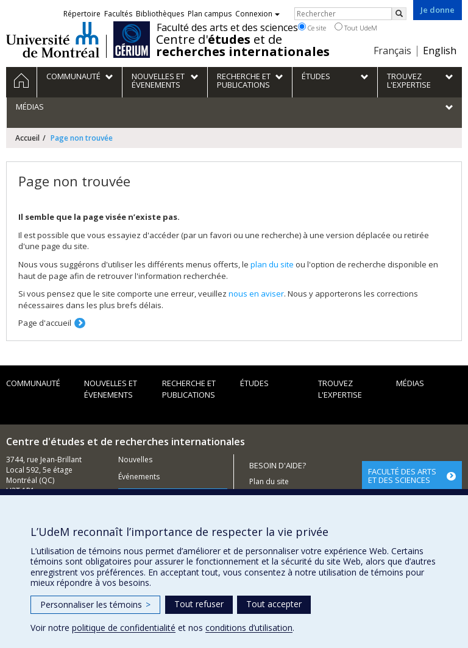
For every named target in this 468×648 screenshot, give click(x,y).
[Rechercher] (399, 13)
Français (392, 50)
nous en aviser (256, 293)
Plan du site (269, 481)
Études (254, 383)
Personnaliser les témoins (95, 604)
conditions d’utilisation (248, 627)
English (439, 50)
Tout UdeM (356, 27)
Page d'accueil (44, 322)
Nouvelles (135, 459)
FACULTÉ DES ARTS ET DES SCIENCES (402, 475)
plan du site (272, 264)
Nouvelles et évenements (110, 389)
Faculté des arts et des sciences (227, 27)
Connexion (257, 14)
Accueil (27, 138)
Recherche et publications (189, 389)
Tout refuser (199, 604)
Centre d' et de (243, 45)
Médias (410, 383)
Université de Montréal (52, 39)
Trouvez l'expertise (340, 389)
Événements (139, 476)
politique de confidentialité (124, 627)
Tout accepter (274, 604)
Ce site (312, 27)
